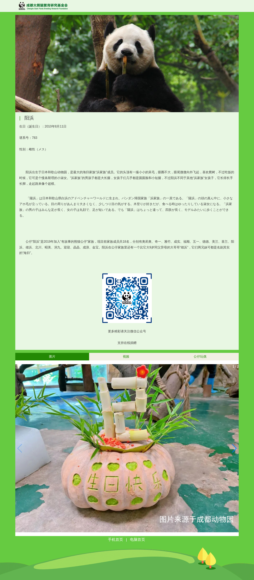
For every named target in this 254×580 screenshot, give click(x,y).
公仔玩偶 (200, 356)
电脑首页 (137, 539)
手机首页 (115, 539)
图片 (52, 356)
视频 (126, 356)
